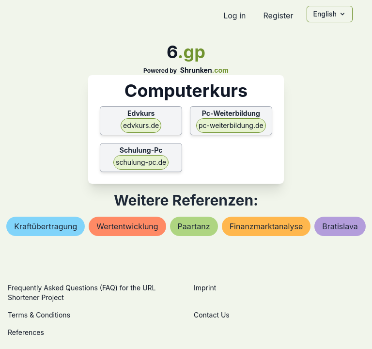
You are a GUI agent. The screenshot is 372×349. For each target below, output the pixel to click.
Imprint (205, 288)
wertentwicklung (127, 226)
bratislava (340, 226)
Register (278, 15)
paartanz (194, 226)
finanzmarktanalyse (266, 226)
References (26, 332)
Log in (234, 15)
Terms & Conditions (39, 315)
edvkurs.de (141, 125)
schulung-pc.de (141, 162)
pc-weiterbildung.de (231, 125)
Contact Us (212, 315)
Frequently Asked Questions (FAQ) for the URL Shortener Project (81, 292)
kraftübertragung (45, 226)
